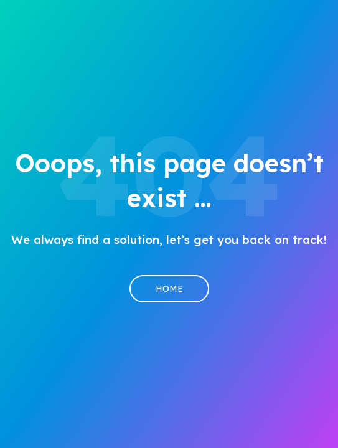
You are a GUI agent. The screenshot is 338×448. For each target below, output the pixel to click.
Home (169, 288)
